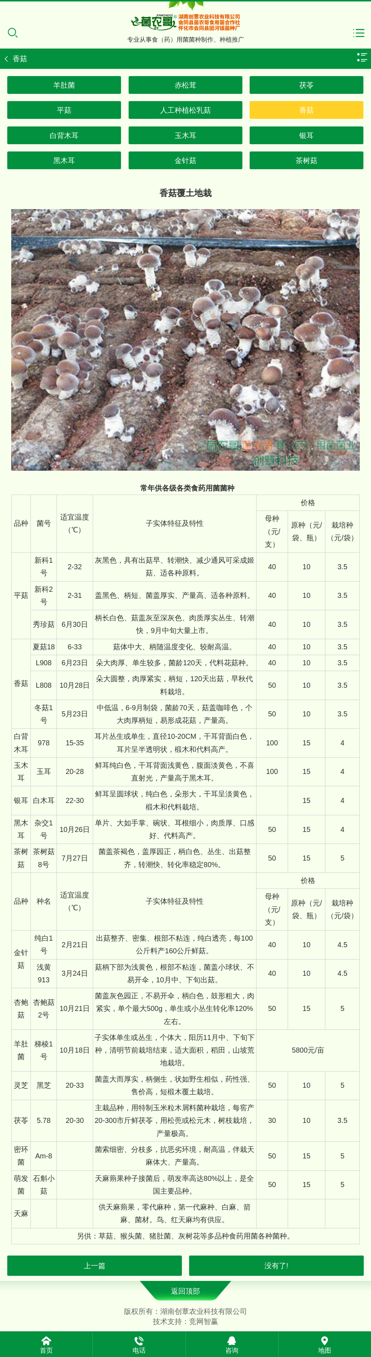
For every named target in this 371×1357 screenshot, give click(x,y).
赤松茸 (185, 85)
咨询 (231, 1350)
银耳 (306, 136)
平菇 (64, 110)
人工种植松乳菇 (185, 110)
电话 (139, 1350)
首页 (46, 1350)
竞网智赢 (203, 1321)
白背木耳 (64, 136)
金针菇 (185, 161)
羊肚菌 (64, 85)
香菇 (306, 110)
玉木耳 (185, 136)
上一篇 (94, 1266)
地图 (324, 1350)
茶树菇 (306, 161)
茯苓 (306, 85)
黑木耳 (64, 161)
